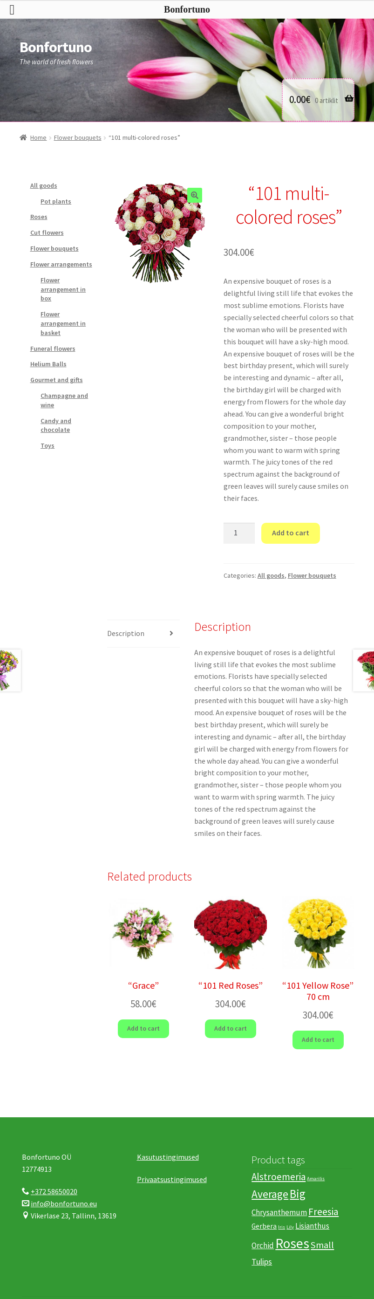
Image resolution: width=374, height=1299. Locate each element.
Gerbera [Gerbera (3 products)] (264, 1226)
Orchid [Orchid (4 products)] (263, 1245)
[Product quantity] (239, 533)
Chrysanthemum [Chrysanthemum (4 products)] (279, 1212)
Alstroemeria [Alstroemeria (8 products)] (279, 1176)
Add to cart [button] (143, 1028)
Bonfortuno (56, 47)
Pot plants (56, 201)
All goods (271, 575)
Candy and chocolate (56, 425)
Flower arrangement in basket (63, 323)
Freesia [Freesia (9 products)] (323, 1211)
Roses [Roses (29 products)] (292, 1243)
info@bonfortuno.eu (64, 1203)
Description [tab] (125, 633)
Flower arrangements (61, 264)
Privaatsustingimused (172, 1179)
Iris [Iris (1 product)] (281, 1227)
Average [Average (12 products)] (270, 1194)
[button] (194, 195)
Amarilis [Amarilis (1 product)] (316, 1179)
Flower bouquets (78, 137)
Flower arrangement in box (63, 289)
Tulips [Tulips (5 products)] (262, 1261)
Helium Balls (48, 364)
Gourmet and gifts (56, 380)
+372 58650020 (54, 1191)
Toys (47, 445)
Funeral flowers (52, 348)
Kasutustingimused (168, 1157)
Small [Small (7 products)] (322, 1245)
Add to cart (290, 532)
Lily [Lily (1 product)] (290, 1227)
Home (38, 137)
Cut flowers (47, 232)
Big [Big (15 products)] (298, 1193)
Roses (39, 216)
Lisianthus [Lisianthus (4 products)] (312, 1226)
